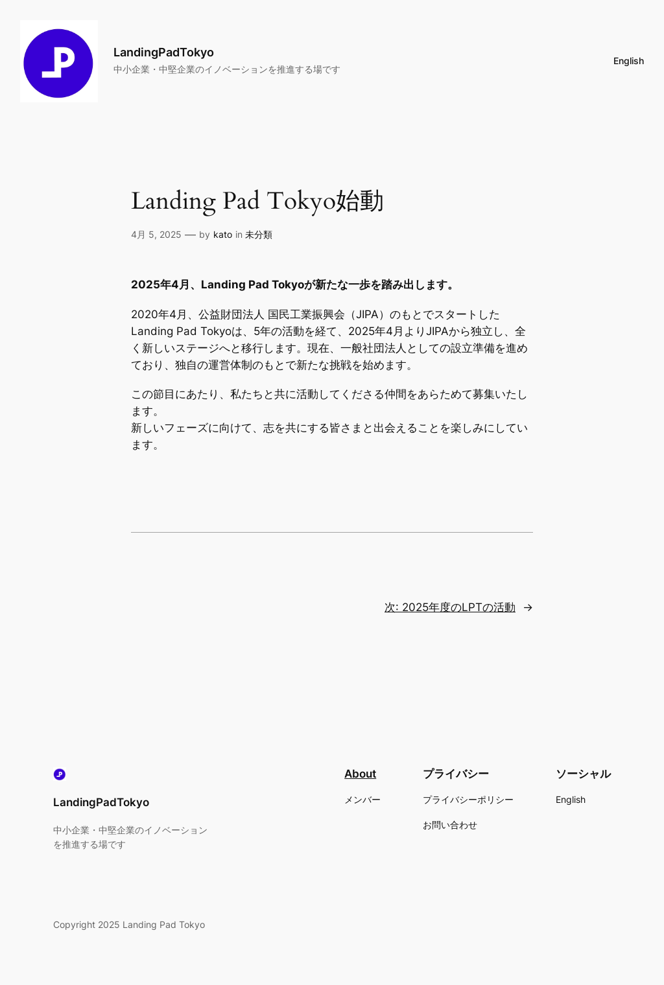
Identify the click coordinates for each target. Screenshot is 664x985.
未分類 (258, 234)
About (360, 773)
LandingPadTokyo (163, 52)
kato (222, 234)
